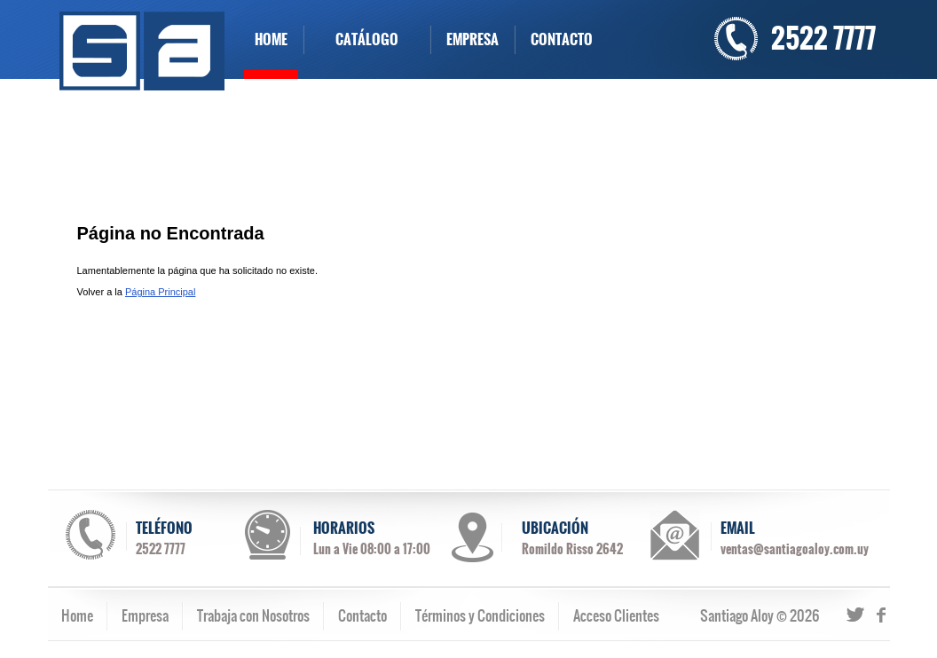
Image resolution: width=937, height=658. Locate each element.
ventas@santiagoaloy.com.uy (794, 549)
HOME (271, 39)
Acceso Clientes (616, 615)
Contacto (362, 615)
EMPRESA (472, 39)
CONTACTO (562, 39)
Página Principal (160, 291)
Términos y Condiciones (480, 615)
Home (77, 615)
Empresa (145, 615)
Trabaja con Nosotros (253, 615)
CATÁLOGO (366, 39)
